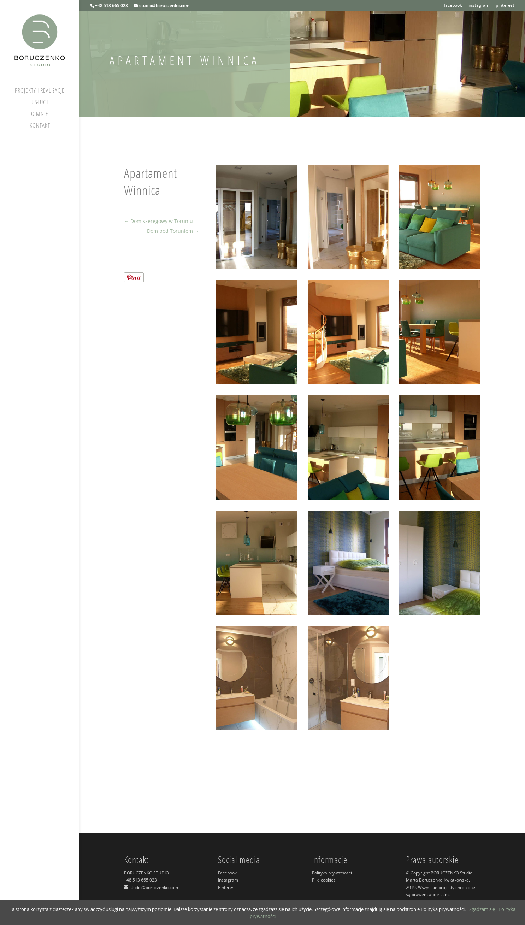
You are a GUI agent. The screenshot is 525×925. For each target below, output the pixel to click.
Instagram (228, 880)
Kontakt (40, 126)
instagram (478, 5)
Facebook (227, 873)
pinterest (505, 5)
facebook (453, 5)
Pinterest (227, 887)
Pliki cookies (324, 880)
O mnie (39, 114)
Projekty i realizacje (40, 91)
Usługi (39, 103)
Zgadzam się (482, 909)
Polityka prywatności (332, 873)
